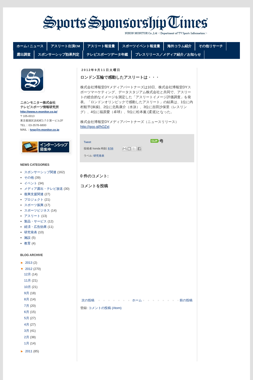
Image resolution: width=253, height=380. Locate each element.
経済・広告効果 (35, 227)
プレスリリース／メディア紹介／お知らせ (168, 54)
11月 (28, 280)
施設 (27, 237)
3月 (27, 330)
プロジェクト (33, 199)
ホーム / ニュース (30, 46)
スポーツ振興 (33, 205)
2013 (29, 262)
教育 (27, 243)
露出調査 (24, 54)
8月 (27, 299)
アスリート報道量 (101, 46)
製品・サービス (35, 221)
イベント (30, 183)
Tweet (87, 142)
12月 (28, 274)
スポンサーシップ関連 (40, 172)
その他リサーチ (211, 46)
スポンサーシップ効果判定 (58, 54)
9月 (27, 293)
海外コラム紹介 (179, 46)
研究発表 (98, 155)
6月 (27, 312)
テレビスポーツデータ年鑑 (107, 54)
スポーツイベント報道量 (141, 46)
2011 (29, 351)
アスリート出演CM (65, 46)
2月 (27, 337)
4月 (27, 324)
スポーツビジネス (37, 210)
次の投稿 (88, 300)
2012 (29, 269)
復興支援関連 (33, 194)
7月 (27, 306)
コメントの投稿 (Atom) (105, 308)
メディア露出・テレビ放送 (43, 188)
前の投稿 (186, 300)
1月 (27, 343)
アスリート (32, 216)
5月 (27, 318)
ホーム (137, 300)
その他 (29, 177)
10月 (28, 287)
